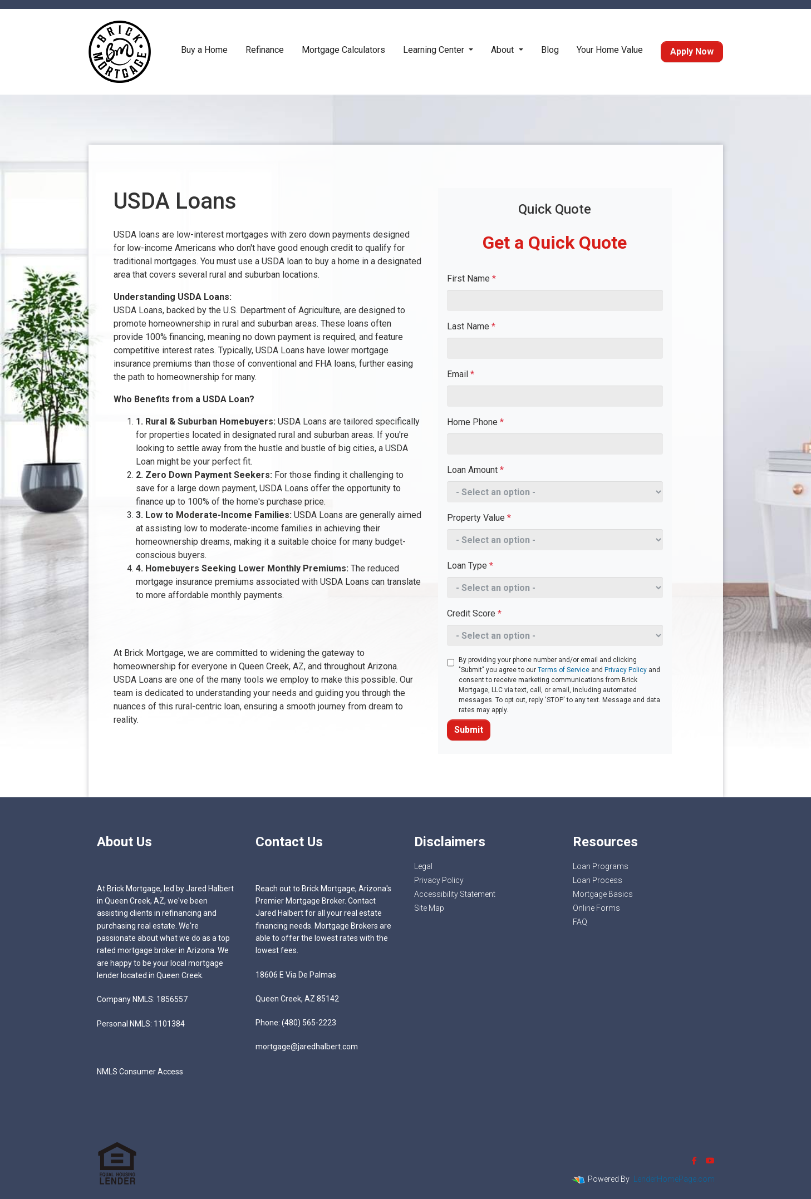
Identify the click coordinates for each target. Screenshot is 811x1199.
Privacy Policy (625, 670)
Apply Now (692, 51)
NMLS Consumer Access (140, 1071)
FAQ (580, 921)
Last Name (471, 326)
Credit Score (474, 613)
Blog (550, 50)
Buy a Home (204, 50)
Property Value (479, 517)
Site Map (429, 908)
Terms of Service (563, 670)
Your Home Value (610, 50)
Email (460, 374)
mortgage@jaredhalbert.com (306, 1046)
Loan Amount (475, 470)
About (503, 50)
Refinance (264, 50)
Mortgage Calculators (343, 50)
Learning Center (434, 50)
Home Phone (475, 422)
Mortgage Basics (603, 894)
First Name (471, 278)
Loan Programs (600, 866)
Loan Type (470, 565)
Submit (468, 729)
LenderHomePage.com (674, 1179)
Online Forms (596, 908)
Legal (423, 866)
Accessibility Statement (454, 894)
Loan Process (597, 880)
